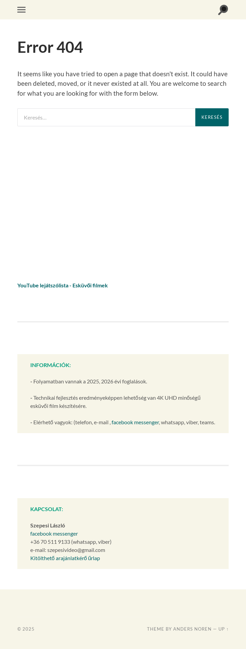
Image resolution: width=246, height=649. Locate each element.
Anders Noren (192, 629)
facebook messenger (135, 422)
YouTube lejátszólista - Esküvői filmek (62, 285)
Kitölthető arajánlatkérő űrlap (65, 558)
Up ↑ (223, 629)
